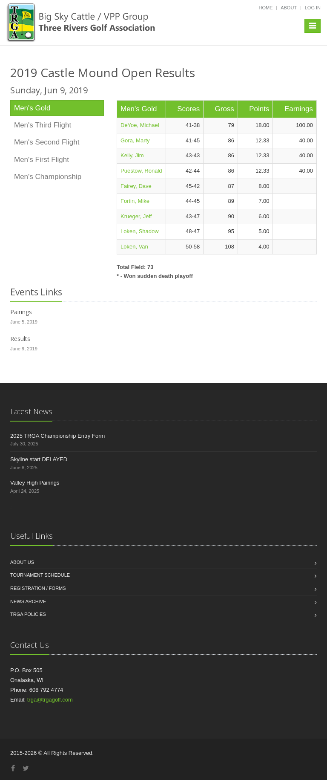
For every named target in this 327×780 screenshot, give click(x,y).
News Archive (28, 601)
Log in (313, 7)
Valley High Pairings (34, 483)
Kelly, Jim (132, 155)
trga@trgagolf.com (50, 699)
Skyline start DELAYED (38, 459)
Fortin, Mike (134, 201)
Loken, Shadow (139, 231)
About (289, 7)
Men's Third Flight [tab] (42, 125)
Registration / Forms (38, 588)
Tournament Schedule (40, 575)
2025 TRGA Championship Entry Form (57, 436)
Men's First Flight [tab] (41, 160)
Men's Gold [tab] (32, 108)
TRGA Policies (28, 614)
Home (266, 7)
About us (22, 562)
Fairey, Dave (136, 186)
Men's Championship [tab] (47, 177)
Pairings (21, 312)
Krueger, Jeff (136, 216)
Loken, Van (134, 246)
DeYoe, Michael (139, 125)
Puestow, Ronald (141, 171)
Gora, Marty (135, 140)
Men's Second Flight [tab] (47, 142)
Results (20, 339)
